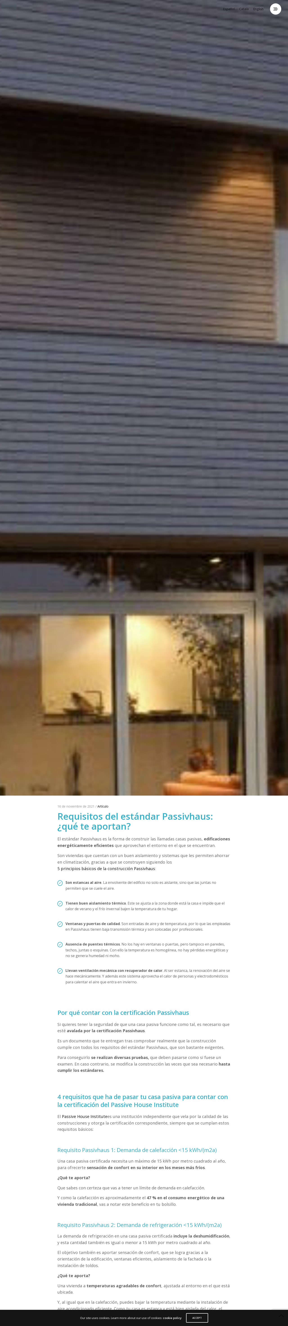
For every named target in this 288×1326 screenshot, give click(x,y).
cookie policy (172, 1318)
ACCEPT (197, 1317)
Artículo (102, 806)
